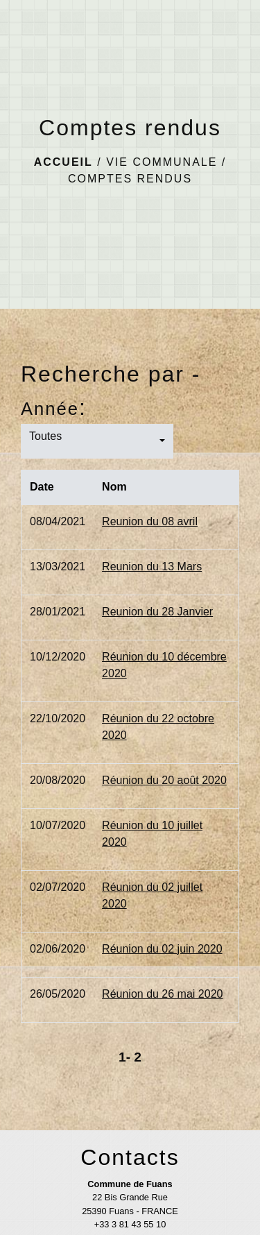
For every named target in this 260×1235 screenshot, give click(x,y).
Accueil (63, 162)
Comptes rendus (130, 179)
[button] (97, 441)
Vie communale (161, 162)
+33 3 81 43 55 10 (130, 1224)
